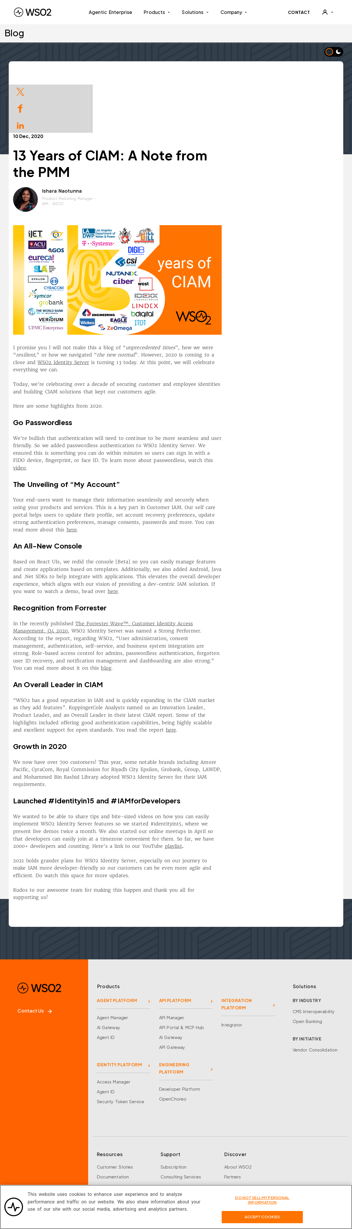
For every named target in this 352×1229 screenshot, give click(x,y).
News (229, 1153)
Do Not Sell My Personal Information (262, 1204)
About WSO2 (238, 1114)
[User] (327, 12)
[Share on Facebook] (20, 108)
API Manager (171, 964)
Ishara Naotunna (116, 138)
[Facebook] (18, 1159)
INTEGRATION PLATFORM (236, 951)
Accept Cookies (262, 1221)
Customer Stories (115, 1114)
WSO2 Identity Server (117, 309)
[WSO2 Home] (32, 12)
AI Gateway (108, 974)
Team (230, 1133)
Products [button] (157, 12)
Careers (232, 1143)
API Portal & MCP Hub (181, 974)
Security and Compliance (250, 1173)
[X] (34, 1159)
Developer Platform (179, 1036)
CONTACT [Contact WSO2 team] (299, 12)
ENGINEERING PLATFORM (174, 1015)
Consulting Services (181, 1123)
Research (106, 1163)
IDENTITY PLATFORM (119, 1011)
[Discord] (83, 1159)
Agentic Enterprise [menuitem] (110, 12)
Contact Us (34, 958)
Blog (14, 32)
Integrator (231, 971)
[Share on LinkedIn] (20, 125)
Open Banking (307, 968)
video (73, 415)
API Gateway (172, 994)
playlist (227, 793)
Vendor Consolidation (315, 996)
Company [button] (234, 12)
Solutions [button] (195, 12)
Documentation (113, 1123)
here (126, 477)
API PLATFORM (175, 947)
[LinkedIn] (50, 1159)
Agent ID (106, 984)
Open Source (111, 1153)
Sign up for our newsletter (47, 1183)
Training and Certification (123, 1173)
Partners (232, 1123)
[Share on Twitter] (20, 91)
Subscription (174, 1114)
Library (104, 1143)
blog (160, 615)
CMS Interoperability (314, 958)
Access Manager (114, 1028)
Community (236, 1163)
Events (103, 1133)
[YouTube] (67, 1159)
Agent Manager (112, 964)
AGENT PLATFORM (117, 947)
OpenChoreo (172, 1046)
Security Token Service (121, 1048)
